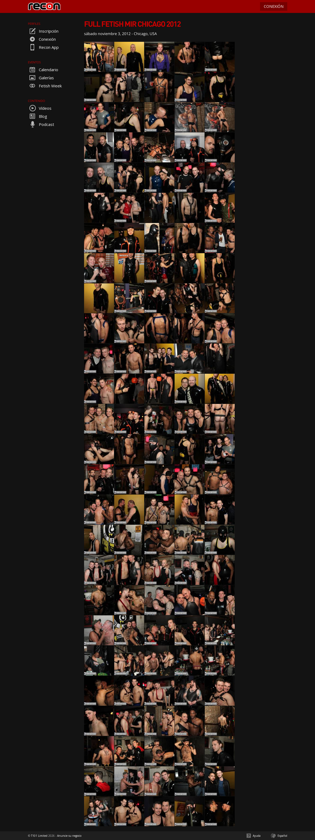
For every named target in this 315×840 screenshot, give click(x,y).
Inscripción (43, 31)
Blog (37, 116)
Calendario (43, 70)
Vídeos (39, 108)
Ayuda (257, 836)
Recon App (43, 47)
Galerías (41, 78)
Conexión (42, 39)
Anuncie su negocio (69, 836)
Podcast (41, 124)
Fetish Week (45, 86)
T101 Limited (39, 836)
